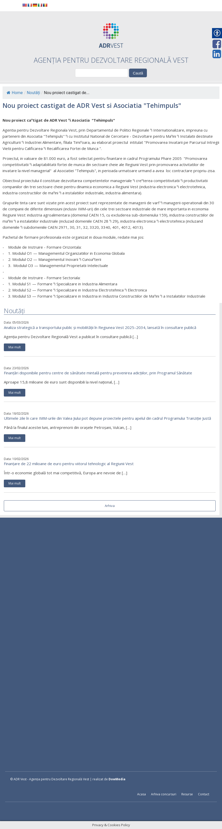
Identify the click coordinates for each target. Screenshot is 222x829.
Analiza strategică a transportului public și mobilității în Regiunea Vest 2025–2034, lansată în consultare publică (100, 327)
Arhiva (110, 505)
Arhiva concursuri (163, 794)
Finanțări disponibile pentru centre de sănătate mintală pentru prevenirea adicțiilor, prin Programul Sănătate (98, 373)
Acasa (141, 794)
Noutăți (33, 92)
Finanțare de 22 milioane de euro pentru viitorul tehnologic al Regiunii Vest (69, 463)
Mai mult (14, 347)
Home (15, 92)
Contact (203, 794)
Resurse (187, 794)
